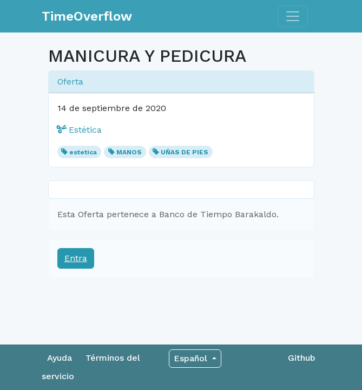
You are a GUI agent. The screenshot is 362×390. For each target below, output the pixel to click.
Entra (75, 258)
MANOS (129, 152)
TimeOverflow (87, 16)
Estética (79, 130)
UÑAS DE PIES (184, 152)
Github (301, 358)
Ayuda (59, 358)
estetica (83, 152)
